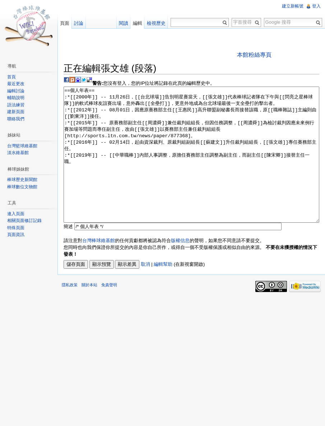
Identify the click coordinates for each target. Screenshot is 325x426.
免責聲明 (109, 312)
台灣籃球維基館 (22, 145)
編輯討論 (15, 90)
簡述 (68, 253)
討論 (78, 23)
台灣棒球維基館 (98, 267)
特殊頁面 (15, 227)
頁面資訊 (15, 234)
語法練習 (15, 104)
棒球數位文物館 (22, 186)
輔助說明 (15, 97)
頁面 (64, 23)
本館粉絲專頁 (254, 55)
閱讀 (123, 23)
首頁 (11, 76)
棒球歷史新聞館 (22, 179)
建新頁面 (15, 111)
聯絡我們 (15, 118)
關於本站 (89, 312)
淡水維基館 (18, 152)
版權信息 (180, 267)
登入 (316, 6)
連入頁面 (15, 213)
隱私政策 (70, 312)
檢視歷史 (156, 23)
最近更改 (15, 83)
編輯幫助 (163, 291)
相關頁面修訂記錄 (24, 220)
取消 (145, 291)
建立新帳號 (292, 6)
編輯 (137, 23)
